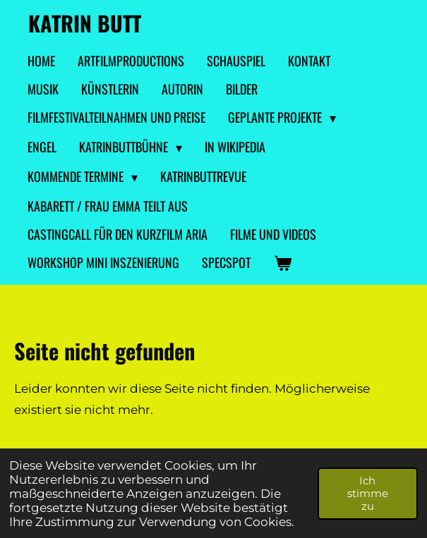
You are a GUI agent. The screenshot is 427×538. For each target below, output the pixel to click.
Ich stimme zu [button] (367, 493)
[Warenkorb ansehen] (282, 263)
